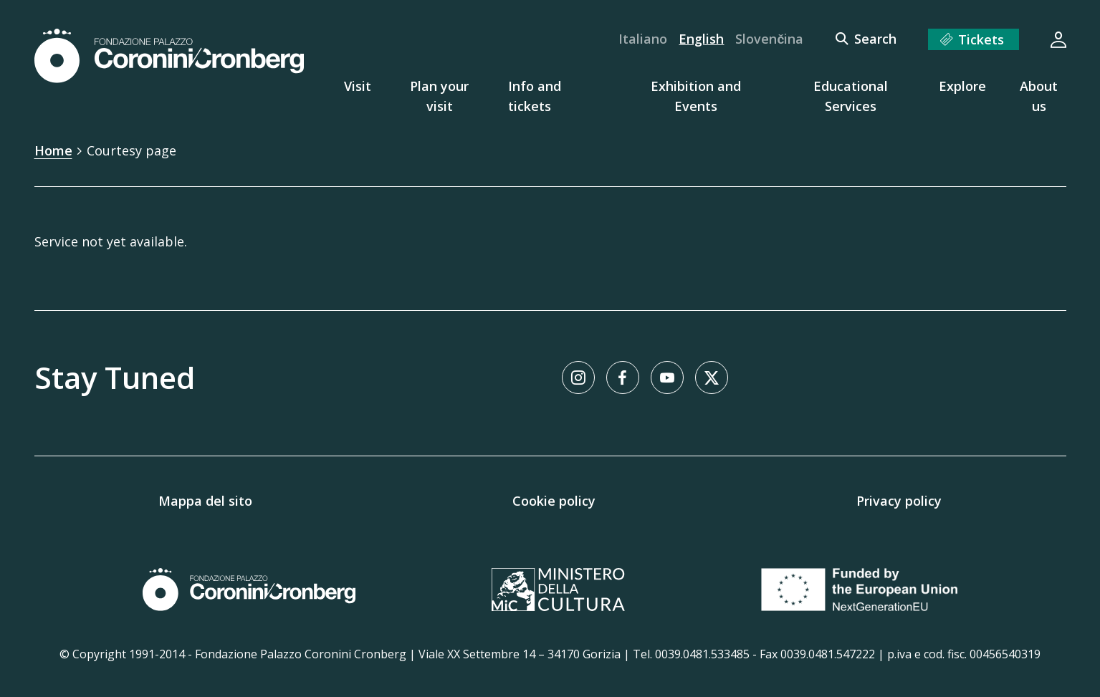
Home (53, 150)
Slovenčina (769, 38)
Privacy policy (899, 500)
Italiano (642, 38)
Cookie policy (554, 500)
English (701, 38)
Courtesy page (131, 150)
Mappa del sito (205, 500)
